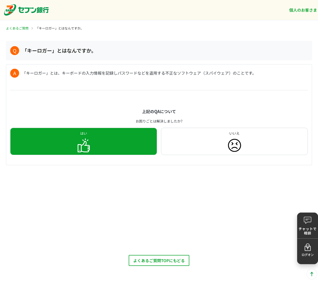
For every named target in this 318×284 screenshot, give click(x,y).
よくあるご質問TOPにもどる (159, 260)
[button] (307, 225)
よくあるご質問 (17, 28)
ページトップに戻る (312, 274)
